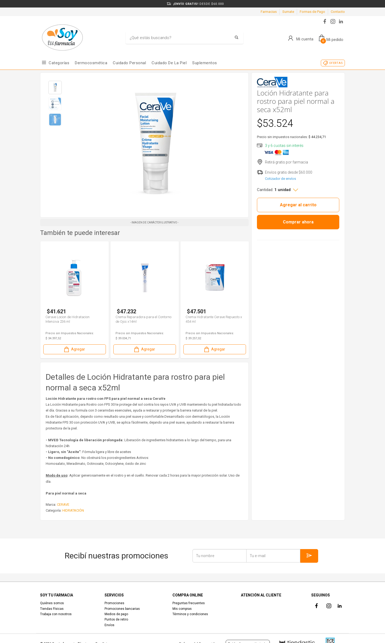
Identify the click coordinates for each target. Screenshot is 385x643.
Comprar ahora (298, 222)
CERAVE (63, 505)
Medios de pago (116, 614)
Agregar (74, 349)
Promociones (114, 603)
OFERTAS (336, 63)
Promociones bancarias (122, 609)
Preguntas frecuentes (188, 603)
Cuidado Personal (129, 62)
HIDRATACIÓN (73, 510)
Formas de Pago (312, 12)
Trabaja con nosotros (56, 614)
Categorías (59, 62)
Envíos (109, 625)
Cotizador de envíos (280, 179)
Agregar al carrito (298, 204)
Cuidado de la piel (169, 62)
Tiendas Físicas (52, 609)
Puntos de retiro (116, 619)
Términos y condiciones (190, 614)
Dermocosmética (91, 62)
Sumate (288, 12)
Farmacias (269, 12)
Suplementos (204, 62)
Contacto (338, 12)
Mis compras (182, 609)
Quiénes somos (52, 603)
